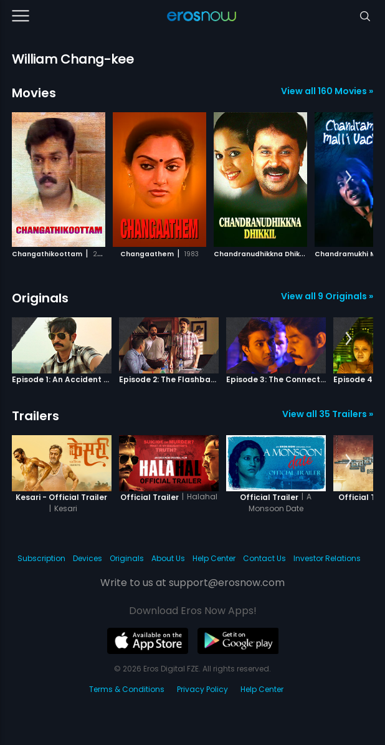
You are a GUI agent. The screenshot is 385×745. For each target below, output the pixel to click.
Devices (87, 558)
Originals (40, 298)
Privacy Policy (202, 689)
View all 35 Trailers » (327, 414)
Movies (34, 93)
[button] (348, 177)
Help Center (213, 558)
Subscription (41, 558)
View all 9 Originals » (327, 296)
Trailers (35, 416)
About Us (168, 558)
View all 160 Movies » (327, 91)
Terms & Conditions (126, 689)
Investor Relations (327, 558)
